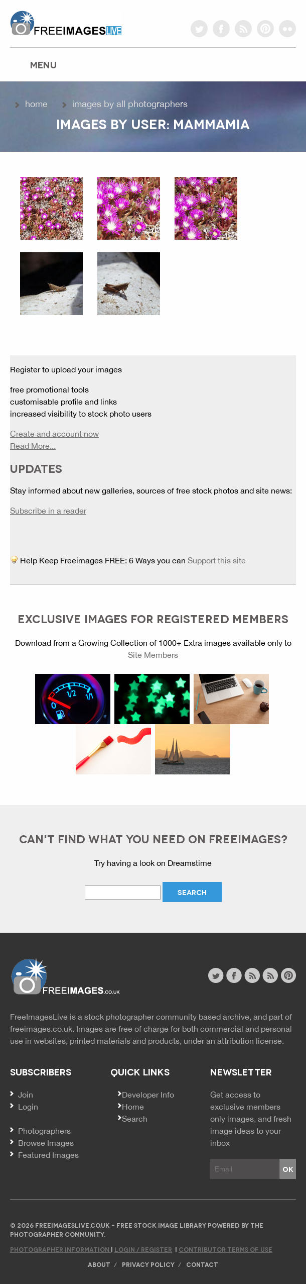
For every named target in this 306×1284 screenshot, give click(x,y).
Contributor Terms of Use (225, 1249)
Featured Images (48, 1154)
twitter (199, 28)
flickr (287, 28)
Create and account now (54, 433)
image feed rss (270, 975)
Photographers (44, 1130)
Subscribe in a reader (48, 510)
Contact (202, 1264)
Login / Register (143, 1249)
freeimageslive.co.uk (65, 22)
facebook (221, 28)
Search (134, 1118)
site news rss (252, 975)
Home (36, 103)
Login (28, 1106)
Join (25, 1094)
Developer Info (148, 1094)
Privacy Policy (148, 1264)
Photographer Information (60, 1249)
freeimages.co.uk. (42, 1028)
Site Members (153, 654)
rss (243, 28)
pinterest (265, 28)
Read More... (33, 445)
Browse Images (46, 1142)
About (99, 1264)
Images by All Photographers (130, 103)
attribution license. (250, 1040)
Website (65, 977)
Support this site (217, 560)
